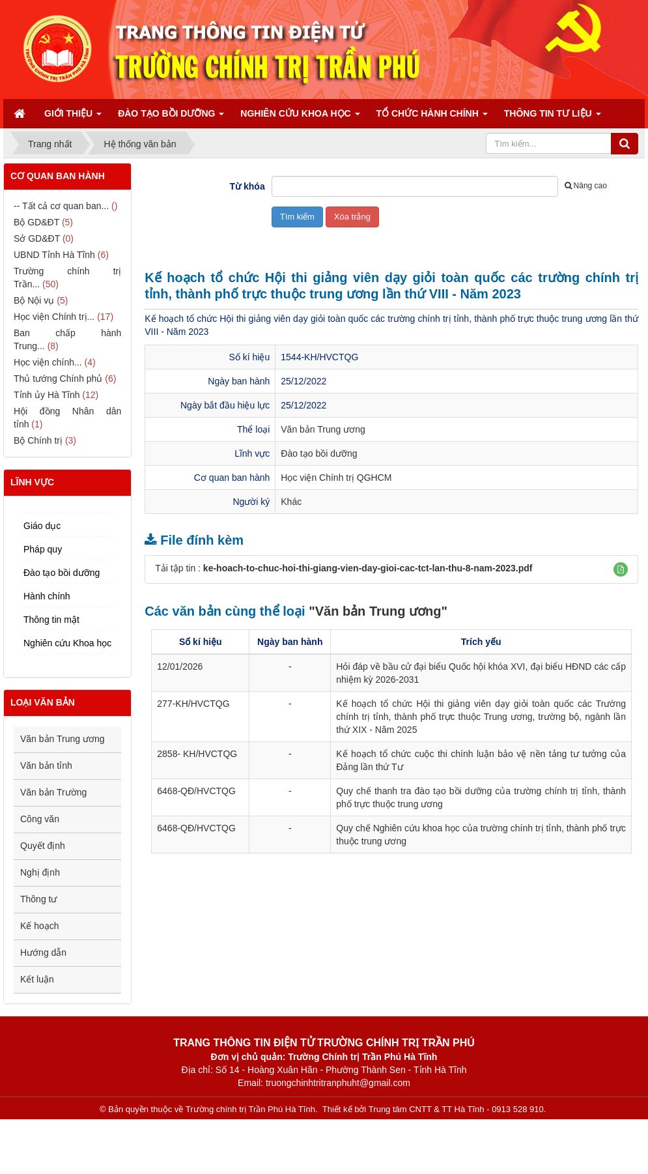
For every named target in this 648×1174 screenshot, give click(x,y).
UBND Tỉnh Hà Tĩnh (54, 255)
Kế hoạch (39, 926)
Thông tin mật (51, 619)
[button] (620, 569)
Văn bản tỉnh (46, 765)
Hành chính (46, 596)
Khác (291, 501)
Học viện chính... (48, 362)
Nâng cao (586, 185)
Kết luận (37, 979)
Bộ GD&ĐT (36, 222)
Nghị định (40, 872)
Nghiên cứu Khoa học (67, 643)
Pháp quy (42, 549)
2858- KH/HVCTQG (197, 754)
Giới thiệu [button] (73, 117)
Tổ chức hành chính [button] (432, 117)
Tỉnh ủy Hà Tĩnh (46, 395)
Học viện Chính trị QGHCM (336, 477)
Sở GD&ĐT (37, 238)
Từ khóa (247, 186)
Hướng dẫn (43, 952)
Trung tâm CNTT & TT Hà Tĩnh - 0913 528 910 (456, 1109)
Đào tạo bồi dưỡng (319, 453)
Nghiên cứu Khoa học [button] (299, 117)
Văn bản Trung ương (323, 429)
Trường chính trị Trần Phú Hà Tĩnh (250, 1109)
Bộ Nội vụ (34, 300)
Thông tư (38, 899)
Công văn (39, 819)
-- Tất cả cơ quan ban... (61, 206)
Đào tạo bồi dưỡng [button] (171, 117)
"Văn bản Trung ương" (378, 611)
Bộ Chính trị (38, 440)
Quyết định (42, 845)
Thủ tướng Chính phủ (58, 378)
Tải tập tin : (343, 568)
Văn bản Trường (53, 792)
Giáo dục (42, 526)
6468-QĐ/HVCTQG (196, 791)
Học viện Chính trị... (54, 316)
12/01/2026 (180, 666)
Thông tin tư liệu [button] (552, 117)
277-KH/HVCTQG (193, 703)
